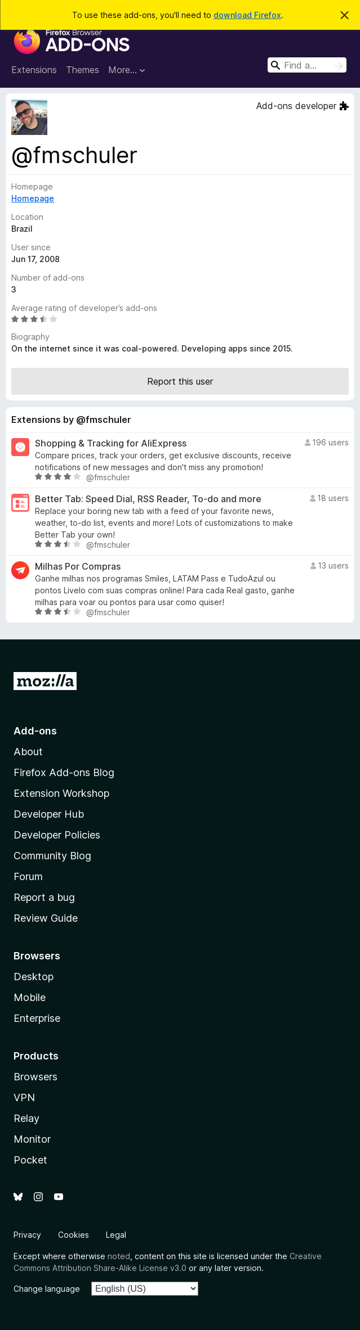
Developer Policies (57, 835)
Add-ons (35, 731)
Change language (47, 1288)
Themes (82, 69)
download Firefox (247, 15)
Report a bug (44, 897)
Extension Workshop (61, 793)
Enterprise (37, 1018)
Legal (116, 1234)
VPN (24, 1097)
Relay (26, 1118)
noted (119, 1256)
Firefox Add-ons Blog (64, 772)
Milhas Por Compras (78, 566)
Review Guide (46, 918)
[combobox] (307, 65)
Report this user (180, 381)
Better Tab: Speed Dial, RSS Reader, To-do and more (148, 499)
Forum (28, 876)
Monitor (32, 1139)
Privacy (27, 1234)
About (28, 752)
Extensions (34, 69)
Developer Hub (49, 814)
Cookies (73, 1234)
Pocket (30, 1160)
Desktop (34, 976)
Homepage (32, 198)
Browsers (35, 1077)
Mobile (30, 997)
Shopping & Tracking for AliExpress (110, 443)
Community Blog (52, 856)
